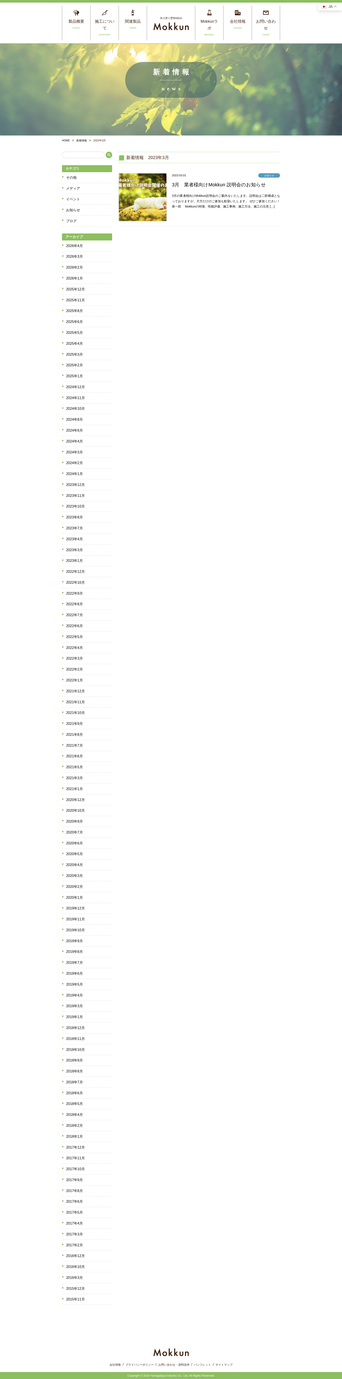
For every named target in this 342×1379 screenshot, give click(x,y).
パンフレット (202, 1364)
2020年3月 (74, 876)
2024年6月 (74, 430)
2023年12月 (75, 485)
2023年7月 (74, 528)
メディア (73, 188)
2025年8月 (74, 311)
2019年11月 (75, 919)
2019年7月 (74, 962)
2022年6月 (74, 626)
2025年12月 (75, 289)
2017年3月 (74, 1234)
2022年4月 (74, 648)
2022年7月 (74, 615)
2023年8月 (74, 517)
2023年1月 (74, 561)
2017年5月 (74, 1212)
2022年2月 (74, 669)
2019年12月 (75, 908)
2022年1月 (74, 680)
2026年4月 (74, 246)
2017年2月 (74, 1245)
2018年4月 (74, 1115)
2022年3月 (74, 658)
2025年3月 (74, 354)
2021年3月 (74, 778)
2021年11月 (75, 702)
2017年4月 (74, 1223)
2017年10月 (75, 1169)
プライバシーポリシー (139, 1364)
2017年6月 (74, 1201)
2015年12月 (75, 1288)
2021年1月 (74, 789)
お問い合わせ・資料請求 (174, 1364)
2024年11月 (75, 398)
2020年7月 (74, 832)
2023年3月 (74, 550)
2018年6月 (74, 1093)
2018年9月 (74, 1060)
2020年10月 (75, 810)
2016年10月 (75, 1267)
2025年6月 (74, 322)
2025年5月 (74, 332)
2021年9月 (74, 724)
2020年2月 (74, 886)
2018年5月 (74, 1104)
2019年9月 (74, 941)
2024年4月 (74, 441)
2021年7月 (74, 745)
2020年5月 (74, 854)
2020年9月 (74, 821)
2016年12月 (75, 1256)
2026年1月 (74, 278)
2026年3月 (74, 256)
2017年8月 (74, 1191)
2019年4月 (74, 995)
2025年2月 (74, 365)
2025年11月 (75, 300)
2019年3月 (74, 1006)
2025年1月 (74, 376)
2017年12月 (75, 1147)
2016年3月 (74, 1278)
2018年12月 (75, 1028)
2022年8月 (74, 604)
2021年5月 (74, 767)
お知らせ (73, 210)
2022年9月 (74, 593)
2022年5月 (74, 637)
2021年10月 (75, 713)
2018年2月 (74, 1125)
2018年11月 (75, 1039)
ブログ (71, 221)
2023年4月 (74, 539)
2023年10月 (75, 506)
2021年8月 (74, 734)
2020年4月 (74, 865)
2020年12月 (75, 800)
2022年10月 (75, 582)
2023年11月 (75, 495)
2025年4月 (74, 343)
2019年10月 (75, 930)
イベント (73, 199)
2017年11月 (75, 1158)
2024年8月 (74, 419)
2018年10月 (75, 1049)
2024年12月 (75, 387)
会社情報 (115, 1364)
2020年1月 (74, 897)
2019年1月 (74, 1017)
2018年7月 (74, 1082)
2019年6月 (74, 973)
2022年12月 (75, 571)
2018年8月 (74, 1071)
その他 (71, 177)
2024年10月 (75, 408)
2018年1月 (74, 1136)
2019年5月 (74, 984)
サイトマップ (224, 1364)
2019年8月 (74, 952)
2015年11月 (75, 1299)
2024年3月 (74, 452)
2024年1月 (74, 474)
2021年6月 (74, 756)
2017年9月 (74, 1180)
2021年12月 (75, 691)
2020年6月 (74, 843)
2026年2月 (74, 267)
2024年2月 (74, 463)
